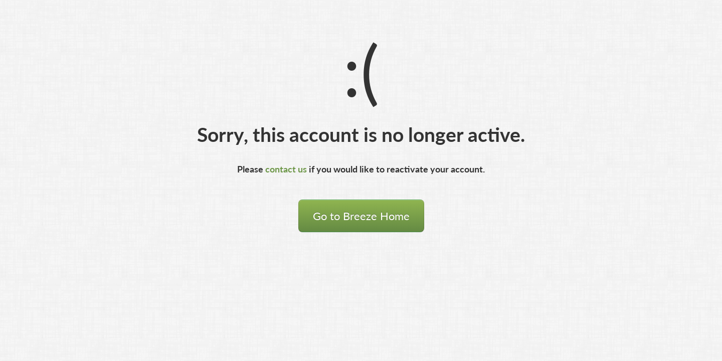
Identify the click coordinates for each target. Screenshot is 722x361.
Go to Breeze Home (361, 216)
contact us (286, 169)
